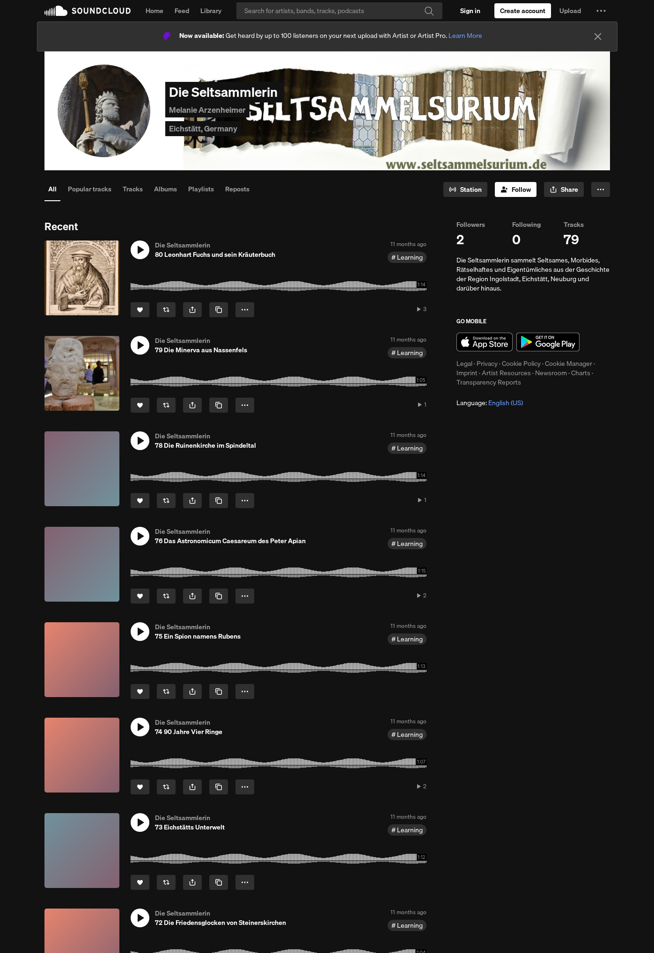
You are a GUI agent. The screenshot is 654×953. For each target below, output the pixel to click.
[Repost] (166, 309)
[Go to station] (465, 189)
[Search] (339, 10)
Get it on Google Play (548, 342)
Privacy (487, 363)
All (52, 189)
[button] (601, 11)
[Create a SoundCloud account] (522, 10)
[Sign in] (470, 10)
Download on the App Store (484, 342)
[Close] (598, 36)
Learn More (465, 35)
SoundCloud (87, 11)
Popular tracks (89, 189)
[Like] (140, 309)
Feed (182, 11)
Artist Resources (506, 373)
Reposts (237, 189)
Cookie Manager (568, 363)
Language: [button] (489, 403)
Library (210, 11)
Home (154, 11)
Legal (464, 363)
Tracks (133, 189)
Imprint (467, 373)
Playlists (201, 189)
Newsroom (551, 373)
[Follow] (515, 189)
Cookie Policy (521, 363)
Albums (165, 189)
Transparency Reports (488, 382)
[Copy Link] (218, 309)
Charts (580, 373)
